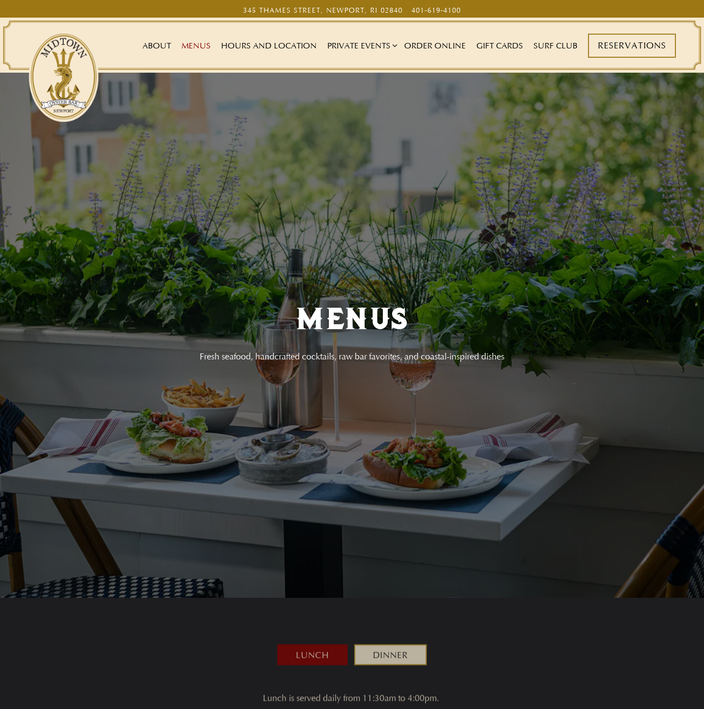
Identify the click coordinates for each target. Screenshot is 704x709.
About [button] (156, 46)
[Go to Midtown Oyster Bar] (323, 10)
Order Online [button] (435, 46)
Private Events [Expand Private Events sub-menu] (361, 45)
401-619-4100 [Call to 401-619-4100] (436, 10)
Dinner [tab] (390, 636)
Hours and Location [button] (269, 46)
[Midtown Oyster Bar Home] (64, 76)
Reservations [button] (632, 45)
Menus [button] (196, 46)
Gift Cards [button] (499, 46)
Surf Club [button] (556, 46)
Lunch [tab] (312, 636)
